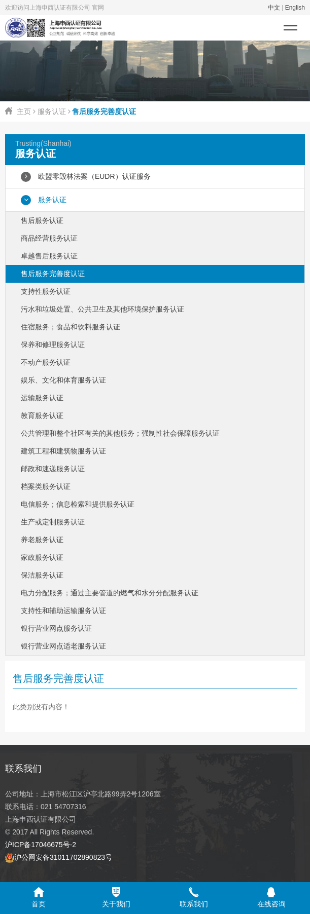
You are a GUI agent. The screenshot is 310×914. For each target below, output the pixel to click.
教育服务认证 (42, 415)
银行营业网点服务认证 (56, 628)
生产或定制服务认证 (53, 522)
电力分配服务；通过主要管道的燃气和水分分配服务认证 (109, 593)
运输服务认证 (42, 398)
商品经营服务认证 (49, 238)
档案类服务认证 (46, 486)
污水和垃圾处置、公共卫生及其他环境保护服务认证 (102, 309)
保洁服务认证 (42, 575)
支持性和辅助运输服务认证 (63, 610)
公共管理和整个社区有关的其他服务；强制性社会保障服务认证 (120, 433)
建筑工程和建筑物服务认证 (63, 451)
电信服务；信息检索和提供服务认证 (77, 504)
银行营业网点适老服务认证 (63, 646)
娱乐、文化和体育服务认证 (63, 380)
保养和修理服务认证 (53, 344)
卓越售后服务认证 (49, 256)
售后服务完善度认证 (53, 274)
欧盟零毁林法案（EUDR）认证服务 (86, 177)
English (295, 7)
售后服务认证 (42, 220)
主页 (24, 111)
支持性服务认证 (46, 291)
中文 (274, 7)
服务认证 (52, 111)
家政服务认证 (42, 557)
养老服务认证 (42, 540)
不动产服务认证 (46, 362)
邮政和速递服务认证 (53, 469)
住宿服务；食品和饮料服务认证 (70, 327)
